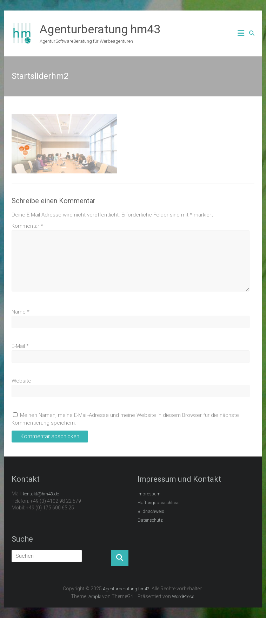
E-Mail (20, 346)
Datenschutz (150, 520)
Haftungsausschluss (159, 502)
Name (20, 312)
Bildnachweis (151, 511)
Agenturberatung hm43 (100, 29)
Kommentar (27, 226)
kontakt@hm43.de (41, 493)
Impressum (149, 493)
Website (21, 381)
